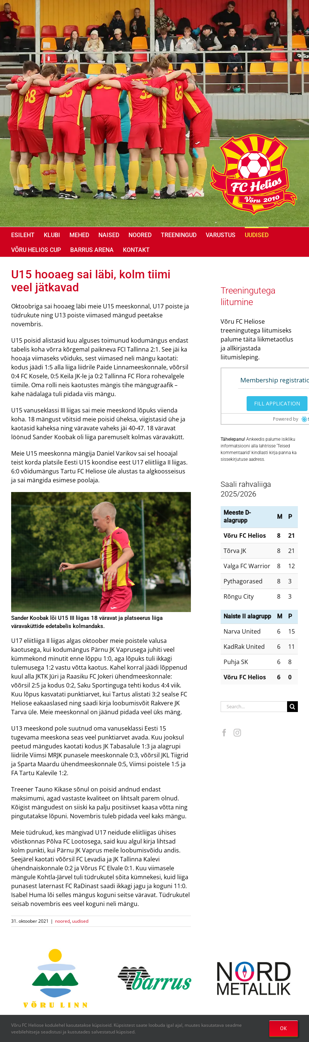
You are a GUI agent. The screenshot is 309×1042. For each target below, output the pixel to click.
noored (62, 921)
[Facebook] (224, 733)
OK (283, 1028)
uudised (80, 921)
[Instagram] (237, 733)
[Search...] (254, 706)
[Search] (292, 706)
